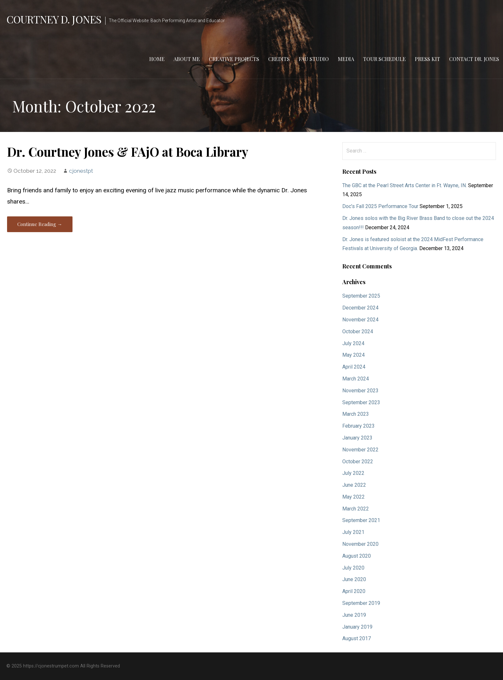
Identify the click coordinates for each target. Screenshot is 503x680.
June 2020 (354, 579)
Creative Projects (234, 59)
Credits (279, 59)
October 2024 (357, 331)
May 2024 (353, 355)
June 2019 (354, 615)
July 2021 (353, 532)
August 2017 (356, 638)
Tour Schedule (384, 59)
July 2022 (353, 473)
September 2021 (361, 520)
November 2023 (360, 391)
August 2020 (356, 556)
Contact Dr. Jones (474, 59)
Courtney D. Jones (53, 19)
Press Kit (427, 59)
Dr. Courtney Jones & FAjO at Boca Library (127, 151)
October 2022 (357, 461)
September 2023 (361, 402)
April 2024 (353, 367)
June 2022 (354, 485)
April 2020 (353, 591)
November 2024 (360, 320)
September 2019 (361, 603)
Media (346, 59)
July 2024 (353, 343)
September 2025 (361, 296)
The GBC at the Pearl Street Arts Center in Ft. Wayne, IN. (404, 185)
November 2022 (360, 450)
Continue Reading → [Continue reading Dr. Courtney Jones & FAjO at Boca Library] (39, 224)
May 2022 (353, 497)
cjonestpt (81, 171)
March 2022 (355, 509)
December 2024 (360, 308)
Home (157, 59)
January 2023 (357, 438)
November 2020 (360, 544)
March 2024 (355, 379)
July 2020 (353, 568)
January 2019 (357, 627)
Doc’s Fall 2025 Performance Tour (380, 206)
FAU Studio (314, 59)
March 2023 (355, 414)
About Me (187, 59)
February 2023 (358, 426)
